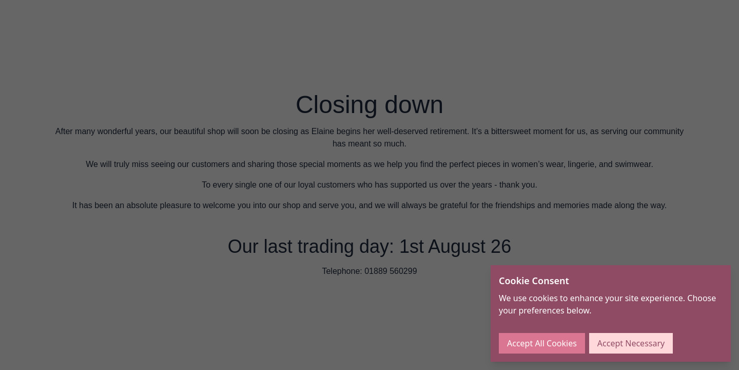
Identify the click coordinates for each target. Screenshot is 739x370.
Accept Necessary (631, 343)
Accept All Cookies (542, 343)
